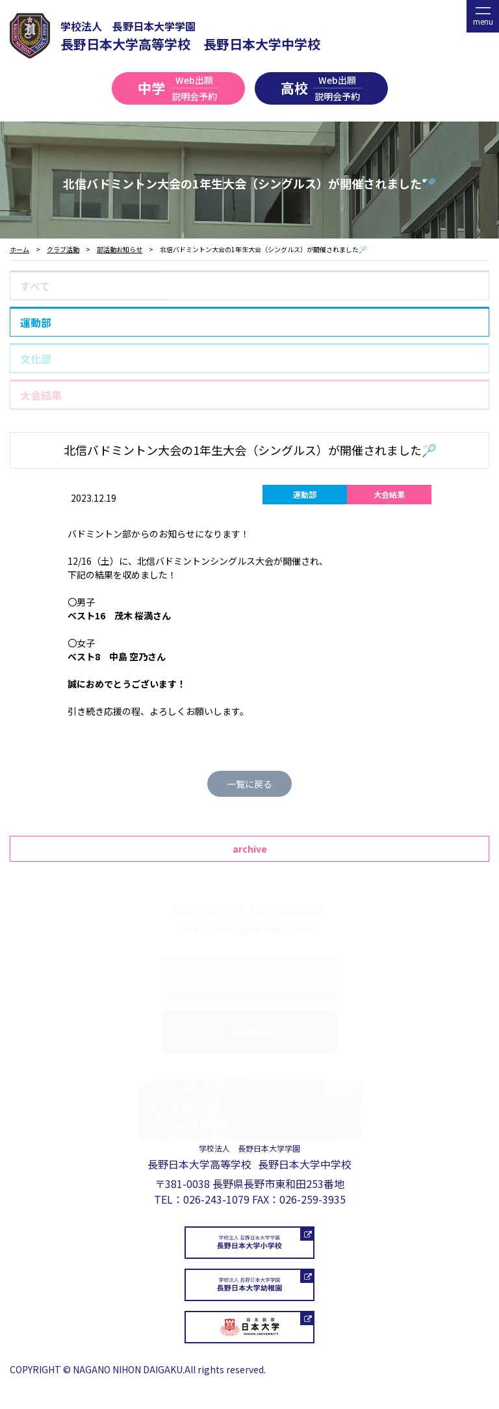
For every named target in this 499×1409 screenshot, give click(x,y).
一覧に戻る (249, 783)
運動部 (35, 322)
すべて (35, 286)
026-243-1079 (216, 1199)
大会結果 (41, 395)
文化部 (35, 359)
